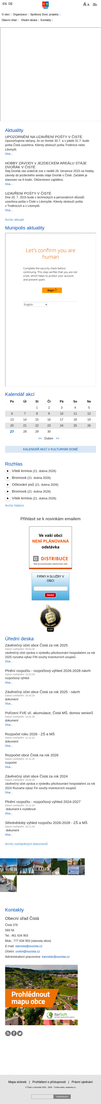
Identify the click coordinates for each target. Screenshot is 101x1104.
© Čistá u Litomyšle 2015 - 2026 (38, 1087)
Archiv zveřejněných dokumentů (26, 844)
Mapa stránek (17, 1082)
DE (10, 3)
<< (40, 438)
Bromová (19, 478)
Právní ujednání (82, 1082)
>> (57, 438)
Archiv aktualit (14, 219)
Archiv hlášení (14, 505)
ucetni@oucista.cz (27, 951)
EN (5, 3)
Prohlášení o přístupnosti (49, 1082)
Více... (9, 153)
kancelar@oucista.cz (56, 956)
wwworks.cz (71, 1087)
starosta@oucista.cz (28, 946)
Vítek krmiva (22, 471)
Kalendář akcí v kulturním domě (50, 449)
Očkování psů (23, 484)
